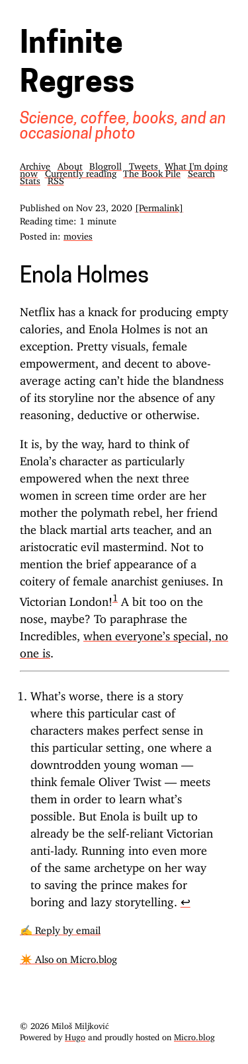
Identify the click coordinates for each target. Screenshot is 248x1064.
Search (201, 171)
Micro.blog (194, 1035)
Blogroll (105, 164)
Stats (30, 178)
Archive (35, 164)
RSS (56, 178)
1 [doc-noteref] (115, 595)
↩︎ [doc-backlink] (185, 899)
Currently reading (80, 171)
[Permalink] (159, 205)
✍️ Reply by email (60, 927)
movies (78, 234)
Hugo (75, 1035)
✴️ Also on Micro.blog (68, 956)
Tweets (143, 164)
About (70, 164)
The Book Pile (152, 171)
